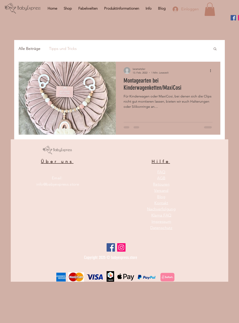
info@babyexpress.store (57, 184)
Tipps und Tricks (63, 48)
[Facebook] (233, 17)
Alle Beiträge (29, 48)
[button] (148, 8)
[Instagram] (121, 247)
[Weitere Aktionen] (211, 70)
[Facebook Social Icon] (111, 247)
